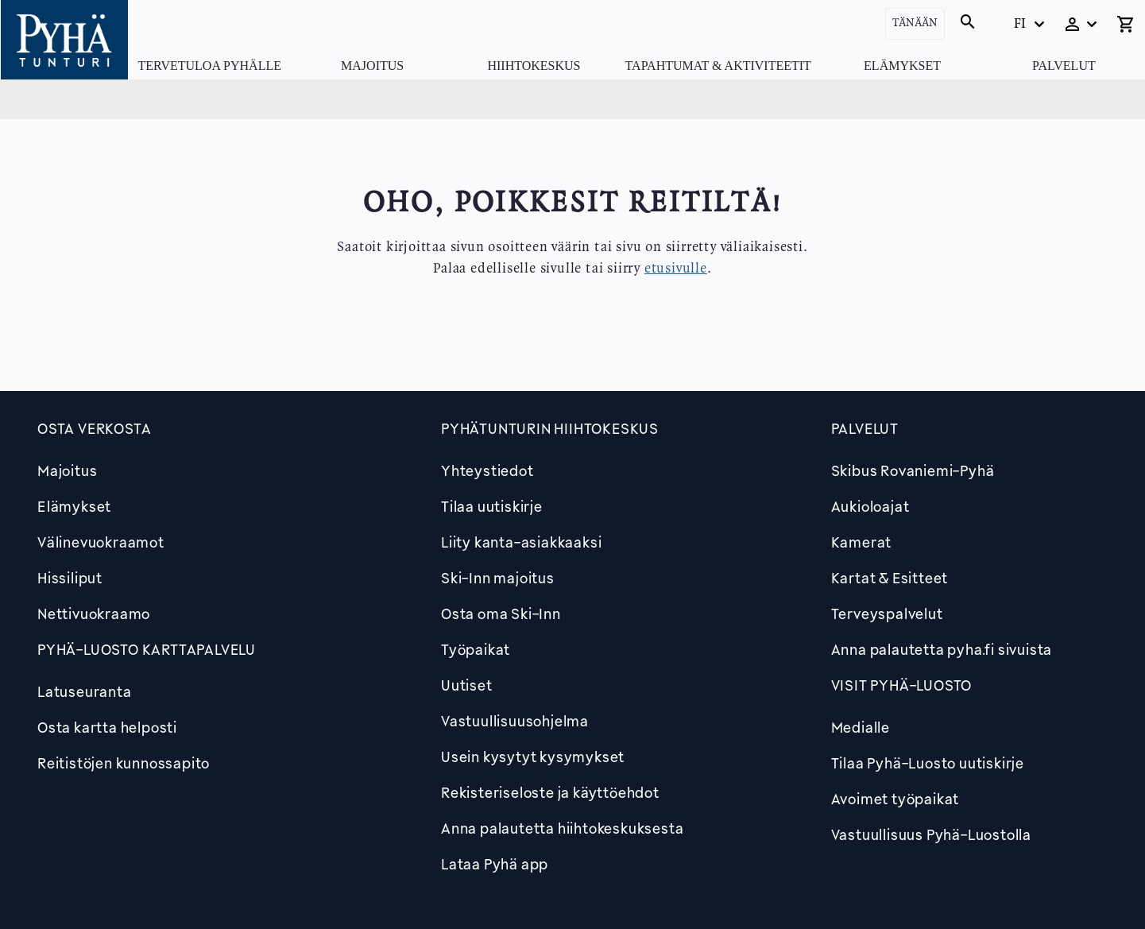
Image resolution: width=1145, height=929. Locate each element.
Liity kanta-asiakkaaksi (521, 542)
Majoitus (372, 65)
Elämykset (902, 65)
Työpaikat (475, 649)
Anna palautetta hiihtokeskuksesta (562, 828)
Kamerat (861, 542)
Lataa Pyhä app (494, 864)
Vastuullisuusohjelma (515, 721)
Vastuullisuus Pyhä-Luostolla (931, 834)
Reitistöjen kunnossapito (123, 763)
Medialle (860, 727)
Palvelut (1064, 65)
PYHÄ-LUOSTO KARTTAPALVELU (146, 649)
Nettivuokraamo (93, 613)
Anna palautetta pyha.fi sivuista (942, 649)
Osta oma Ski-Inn (501, 613)
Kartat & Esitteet (890, 577)
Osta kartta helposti (107, 727)
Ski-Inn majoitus (498, 577)
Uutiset (467, 685)
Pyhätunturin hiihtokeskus (550, 428)
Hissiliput (70, 577)
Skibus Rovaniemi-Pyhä (913, 470)
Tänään (915, 23)
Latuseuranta (84, 691)
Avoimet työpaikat (895, 798)
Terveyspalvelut (887, 613)
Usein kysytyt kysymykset (533, 756)
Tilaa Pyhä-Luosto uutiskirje (927, 763)
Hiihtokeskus (533, 65)
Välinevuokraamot (100, 542)
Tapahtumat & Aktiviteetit (718, 65)
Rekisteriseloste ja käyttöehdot (550, 792)
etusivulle (675, 268)
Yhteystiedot (487, 470)
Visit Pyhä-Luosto (902, 685)
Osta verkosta (94, 428)
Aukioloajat (870, 506)
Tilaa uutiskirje (492, 506)
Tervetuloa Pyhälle (209, 65)
